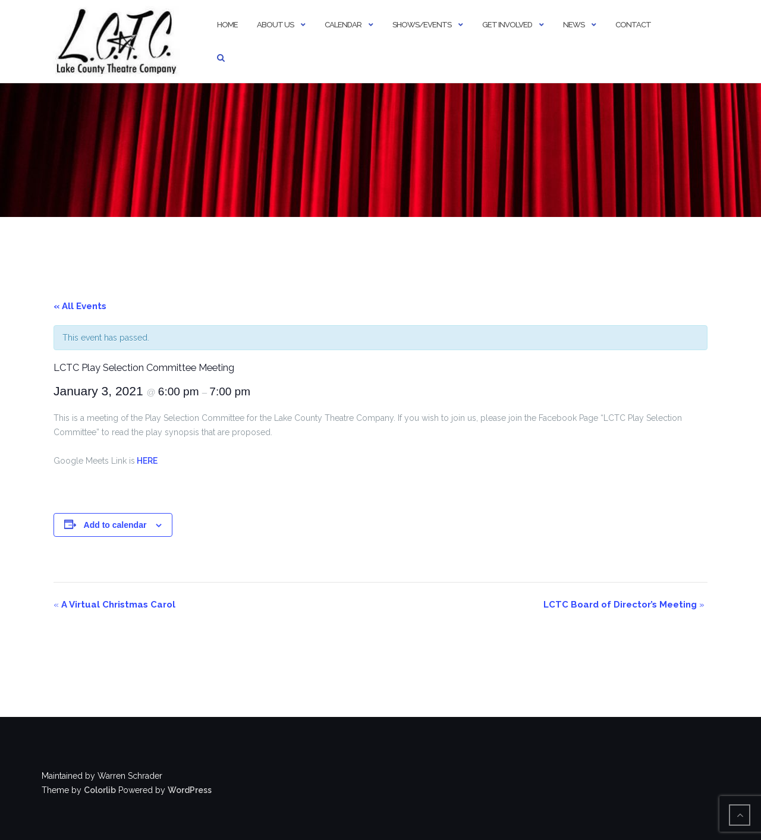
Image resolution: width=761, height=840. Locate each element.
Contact (633, 24)
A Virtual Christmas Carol (114, 604)
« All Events (80, 306)
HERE (146, 460)
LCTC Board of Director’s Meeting (624, 604)
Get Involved (507, 24)
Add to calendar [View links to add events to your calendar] (115, 525)
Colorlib (100, 790)
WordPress (190, 790)
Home (227, 24)
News (573, 24)
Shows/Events (421, 24)
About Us (275, 24)
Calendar (343, 24)
